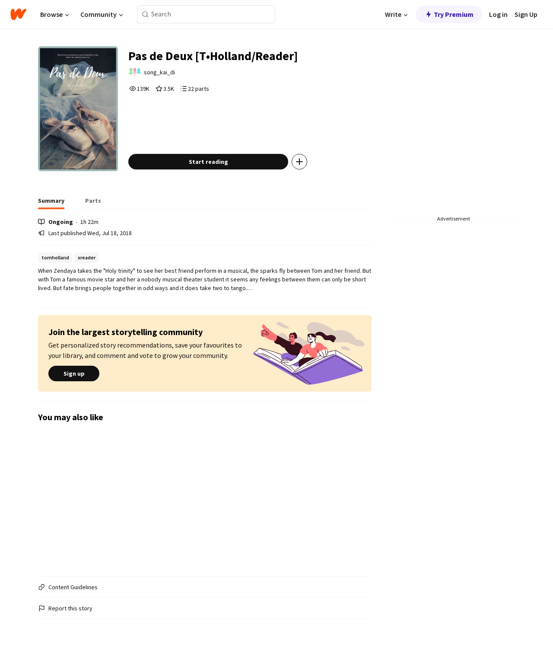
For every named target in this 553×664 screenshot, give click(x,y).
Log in (498, 14)
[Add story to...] (299, 161)
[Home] (18, 14)
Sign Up (526, 14)
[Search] (145, 14)
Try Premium (449, 14)
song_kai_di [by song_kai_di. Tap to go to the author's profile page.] (159, 72)
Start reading (208, 162)
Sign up (73, 373)
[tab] (51, 203)
